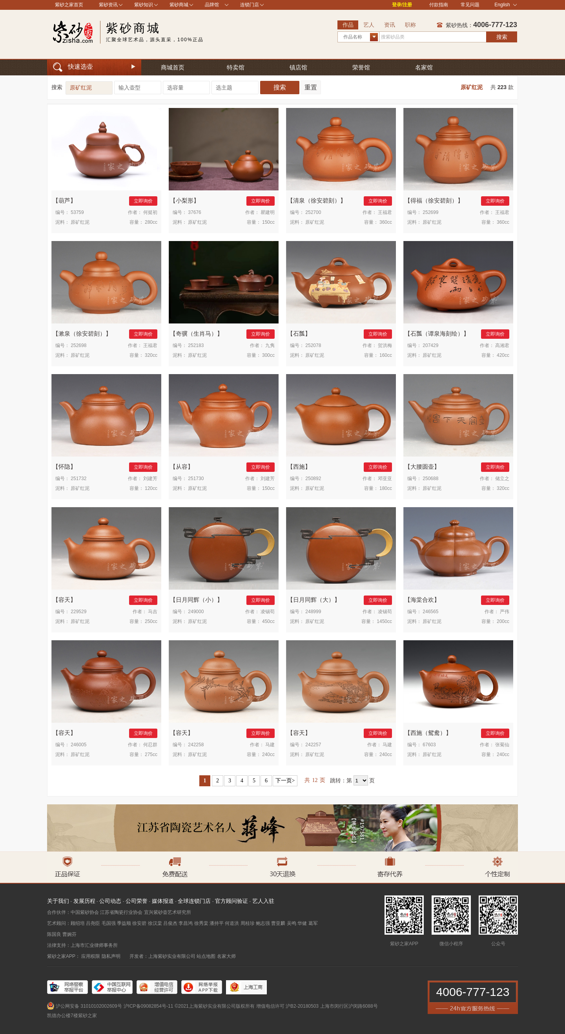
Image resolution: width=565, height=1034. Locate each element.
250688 (430, 478)
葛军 (313, 923)
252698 (78, 345)
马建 (270, 744)
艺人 (368, 25)
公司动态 (110, 901)
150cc (268, 222)
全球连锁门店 (194, 901)
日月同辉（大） (313, 600)
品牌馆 (212, 4)
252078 (313, 345)
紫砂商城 (179, 4)
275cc (151, 754)
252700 (313, 212)
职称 (410, 25)
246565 (430, 611)
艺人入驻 (263, 901)
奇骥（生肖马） (196, 333)
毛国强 (109, 923)
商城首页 (172, 67)
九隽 (270, 345)
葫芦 (64, 200)
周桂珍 (248, 923)
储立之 (502, 478)
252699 (430, 212)
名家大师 (226, 956)
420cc (503, 355)
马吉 (152, 611)
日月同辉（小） (196, 600)
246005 (78, 744)
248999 (313, 611)
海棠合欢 (422, 600)
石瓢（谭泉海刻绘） (436, 333)
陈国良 (54, 934)
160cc (385, 355)
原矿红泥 (472, 87)
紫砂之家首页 (69, 4)
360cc (385, 222)
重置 (310, 87)
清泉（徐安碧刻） (316, 200)
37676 (194, 212)
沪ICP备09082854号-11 (148, 1006)
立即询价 (143, 201)
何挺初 (150, 212)
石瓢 (299, 333)
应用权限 (90, 956)
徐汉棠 (155, 923)
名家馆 (424, 67)
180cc (385, 488)
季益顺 (124, 923)
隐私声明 (111, 956)
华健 (302, 923)
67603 (429, 744)
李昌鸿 (186, 923)
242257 (313, 744)
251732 (78, 478)
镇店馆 (298, 67)
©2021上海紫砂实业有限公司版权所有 (215, 1006)
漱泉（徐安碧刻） (82, 333)
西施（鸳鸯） (428, 733)
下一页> (285, 781)
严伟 (504, 611)
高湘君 (502, 345)
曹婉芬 (69, 934)
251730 (196, 478)
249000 (196, 611)
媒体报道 (163, 901)
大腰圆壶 (422, 467)
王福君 (385, 212)
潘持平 (217, 923)
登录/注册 (402, 4)
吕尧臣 (93, 923)
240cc (268, 754)
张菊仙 (502, 744)
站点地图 (206, 956)
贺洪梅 (385, 345)
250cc (151, 621)
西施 (299, 467)
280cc (151, 222)
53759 (77, 212)
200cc (503, 621)
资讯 (389, 25)
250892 (313, 478)
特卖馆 (235, 67)
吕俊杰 (170, 923)
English (505, 4)
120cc (151, 488)
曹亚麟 (278, 923)
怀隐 (64, 467)
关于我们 (58, 901)
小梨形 (184, 200)
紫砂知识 (143, 4)
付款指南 (438, 4)
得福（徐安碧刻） (433, 200)
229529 (78, 611)
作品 (348, 25)
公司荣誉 (137, 901)
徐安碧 (139, 923)
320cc (151, 355)
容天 (64, 600)
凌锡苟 (268, 611)
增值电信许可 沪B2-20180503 (287, 1006)
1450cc (384, 621)
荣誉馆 (361, 67)
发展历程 (84, 901)
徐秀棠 (201, 923)
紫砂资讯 (108, 4)
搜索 (501, 37)
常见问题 (470, 4)
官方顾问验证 (231, 901)
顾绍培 (78, 923)
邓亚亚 (385, 478)
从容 (182, 467)
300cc (268, 355)
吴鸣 (291, 923)
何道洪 (232, 923)
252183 (196, 345)
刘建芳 (150, 478)
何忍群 (150, 744)
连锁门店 (249, 4)
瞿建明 (268, 212)
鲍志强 (263, 923)
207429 (430, 345)
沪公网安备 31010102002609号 (89, 1006)
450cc (268, 621)
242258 (196, 744)
